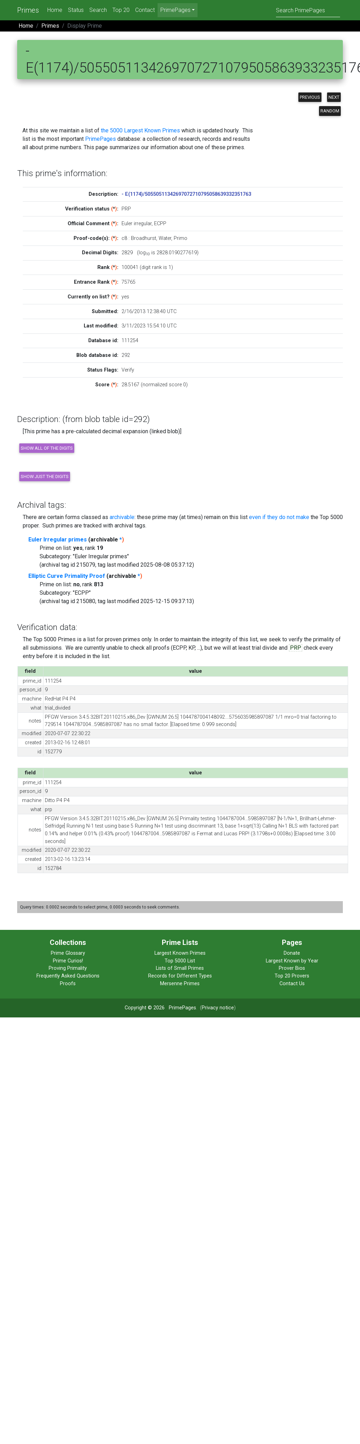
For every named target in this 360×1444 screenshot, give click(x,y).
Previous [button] (310, 97)
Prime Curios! (68, 961)
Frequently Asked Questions (67, 976)
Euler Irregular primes (57, 539)
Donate (292, 953)
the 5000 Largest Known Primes (140, 130)
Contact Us (292, 984)
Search (98, 10)
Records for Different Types (180, 976)
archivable (122, 517)
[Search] (308, 10)
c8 (124, 238)
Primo (180, 238)
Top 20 (121, 10)
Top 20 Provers (292, 976)
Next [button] (333, 97)
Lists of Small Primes (180, 968)
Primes (28, 10)
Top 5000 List (180, 961)
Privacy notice (218, 1008)
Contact (145, 10)
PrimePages (100, 139)
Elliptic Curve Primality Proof (66, 576)
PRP (295, 647)
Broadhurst (143, 238)
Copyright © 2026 (145, 1008)
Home (54, 10)
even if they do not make (279, 517)
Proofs (68, 984)
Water (165, 238)
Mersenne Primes (180, 984)
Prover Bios (292, 968)
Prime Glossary (68, 953)
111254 (130, 341)
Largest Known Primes (180, 953)
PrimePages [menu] (175, 10)
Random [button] (329, 110)
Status (76, 10)
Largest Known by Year (292, 961)
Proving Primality (68, 968)
